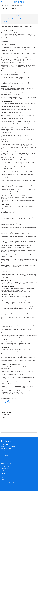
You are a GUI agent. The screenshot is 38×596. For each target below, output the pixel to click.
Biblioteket (12, 5)
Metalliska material (6, 463)
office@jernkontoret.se (7, 450)
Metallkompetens (5, 468)
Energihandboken (5, 466)
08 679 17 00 (4, 452)
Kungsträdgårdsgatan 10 (7, 448)
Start (2, 5)
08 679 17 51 (5, 419)
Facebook (3, 475)
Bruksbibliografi (19, 5)
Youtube (3, 479)
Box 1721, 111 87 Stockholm (8, 446)
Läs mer (6, 423)
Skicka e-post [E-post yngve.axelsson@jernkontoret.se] (5, 421)
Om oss (6, 5)
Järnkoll (3, 470)
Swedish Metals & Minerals (8, 465)
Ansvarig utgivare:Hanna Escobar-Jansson (7, 455)
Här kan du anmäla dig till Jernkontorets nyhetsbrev (14, 482)
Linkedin (3, 477)
